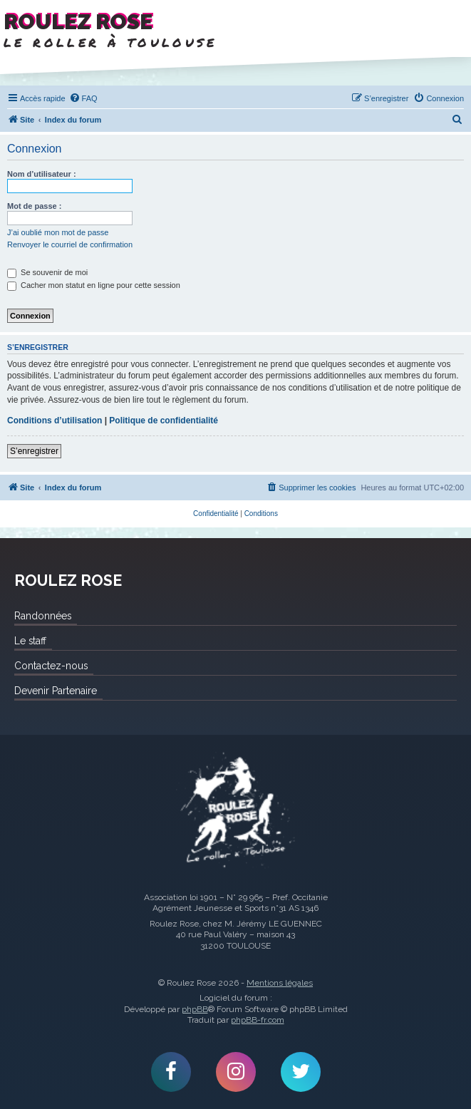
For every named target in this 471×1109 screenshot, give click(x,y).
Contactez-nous (51, 665)
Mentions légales (280, 983)
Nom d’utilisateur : (41, 174)
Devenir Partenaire (55, 690)
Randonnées (42, 615)
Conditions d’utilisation (54, 420)
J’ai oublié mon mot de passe (57, 232)
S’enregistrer (34, 451)
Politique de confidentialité (163, 420)
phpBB (195, 1009)
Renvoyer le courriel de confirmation (70, 244)
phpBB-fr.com (257, 1020)
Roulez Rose (235, 811)
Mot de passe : (34, 206)
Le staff (30, 640)
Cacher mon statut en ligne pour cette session (93, 285)
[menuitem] (83, 98)
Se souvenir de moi (47, 272)
